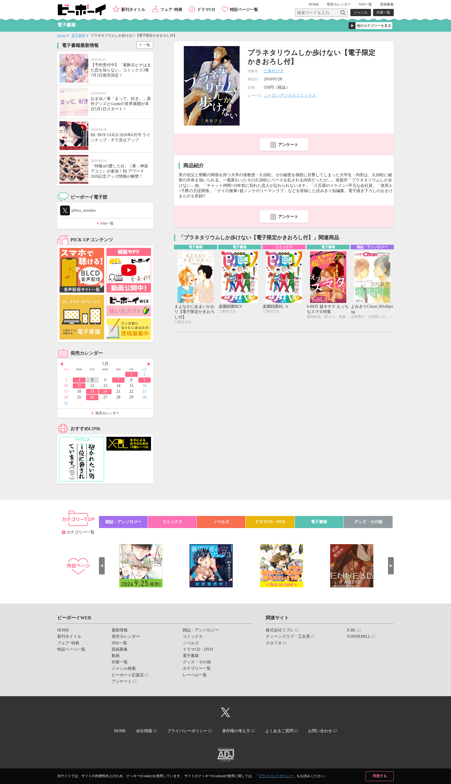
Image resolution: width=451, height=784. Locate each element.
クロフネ (274, 643)
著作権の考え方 (236, 731)
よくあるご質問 (279, 731)
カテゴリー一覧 (80, 532)
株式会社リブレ (280, 630)
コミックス (172, 522)
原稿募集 (387, 4)
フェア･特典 (171, 9)
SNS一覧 (365, 4)
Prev (61, 364)
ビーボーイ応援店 (128, 675)
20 (105, 391)
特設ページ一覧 (244, 9)
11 (79, 386)
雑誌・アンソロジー (123, 522)
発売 (339, 4)
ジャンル (361, 12)
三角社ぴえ (274, 71)
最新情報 (120, 630)
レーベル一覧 (195, 675)
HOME (314, 4)
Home (61, 35)
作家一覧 (383, 12)
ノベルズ (221, 522)
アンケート (288, 145)
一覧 (146, 45)
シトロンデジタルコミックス (290, 95)
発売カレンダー (107, 413)
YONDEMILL (358, 636)
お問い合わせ (320, 731)
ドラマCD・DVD (270, 522)
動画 (116, 656)
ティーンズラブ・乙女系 (288, 636)
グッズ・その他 (368, 522)
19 (92, 391)
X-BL (351, 630)
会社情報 (144, 731)
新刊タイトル (133, 9)
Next (149, 364)
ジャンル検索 (124, 668)
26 (92, 397)
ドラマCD (206, 9)
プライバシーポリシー (276, 776)
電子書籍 (78, 35)
